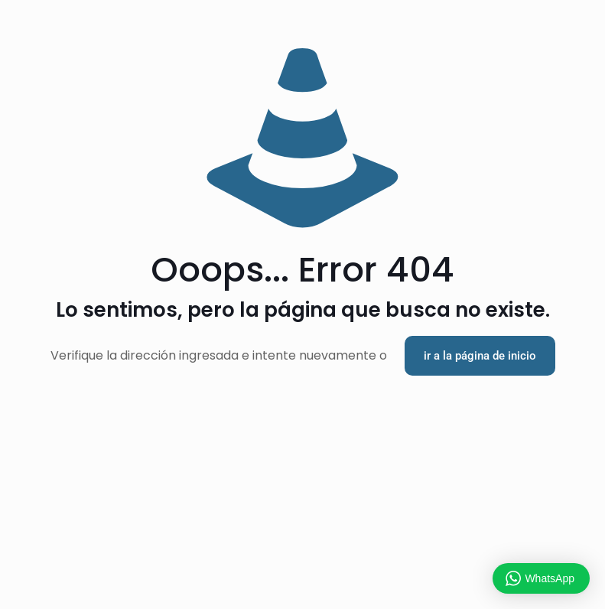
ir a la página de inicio (480, 356)
